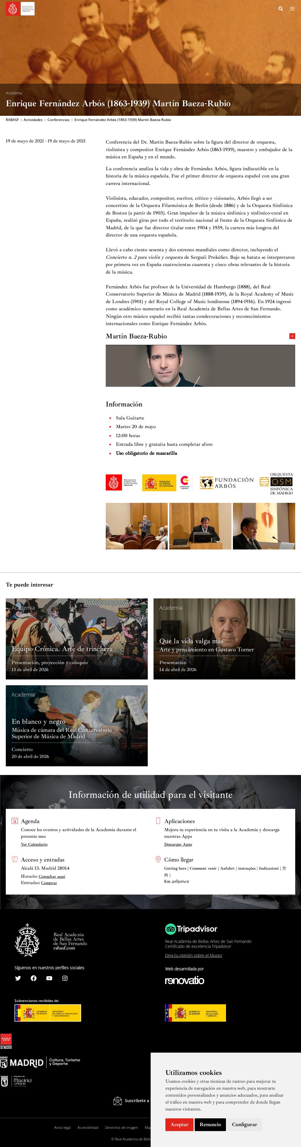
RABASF (12, 120)
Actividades (33, 120)
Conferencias (59, 120)
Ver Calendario (34, 844)
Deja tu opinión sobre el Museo (193, 955)
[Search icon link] (281, 9)
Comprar (49, 882)
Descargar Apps (178, 844)
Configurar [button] (244, 1124)
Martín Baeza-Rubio (200, 337)
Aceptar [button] (179, 1124)
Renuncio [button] (210, 1124)
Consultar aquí (52, 876)
